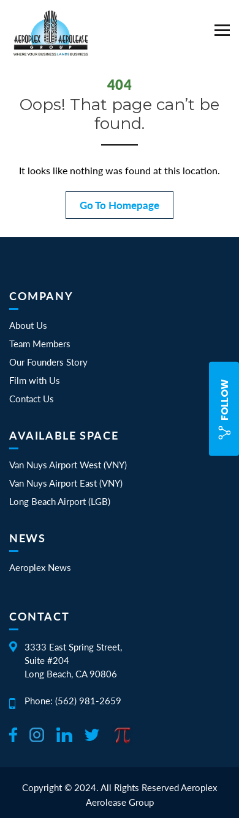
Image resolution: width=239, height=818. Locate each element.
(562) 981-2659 (88, 700)
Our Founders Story (48, 361)
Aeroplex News (40, 567)
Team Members (39, 343)
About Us (28, 325)
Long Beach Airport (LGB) (59, 501)
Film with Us (34, 380)
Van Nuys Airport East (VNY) (66, 482)
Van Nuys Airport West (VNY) (68, 464)
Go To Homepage (119, 205)
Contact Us (31, 398)
